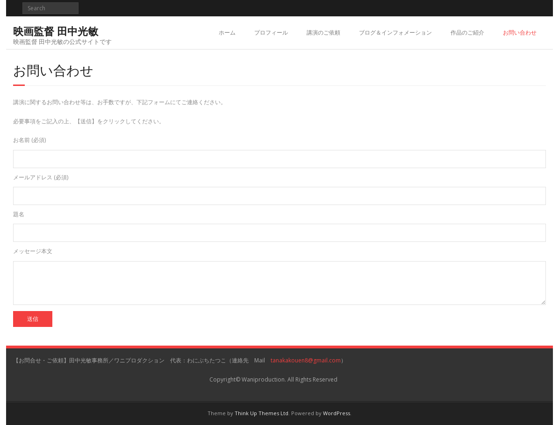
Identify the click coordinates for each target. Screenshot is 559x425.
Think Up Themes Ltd (261, 413)
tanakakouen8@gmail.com (306, 360)
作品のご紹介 (467, 32)
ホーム (227, 32)
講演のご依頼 (323, 32)
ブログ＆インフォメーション (395, 32)
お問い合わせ (520, 32)
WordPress (336, 413)
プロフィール (271, 32)
